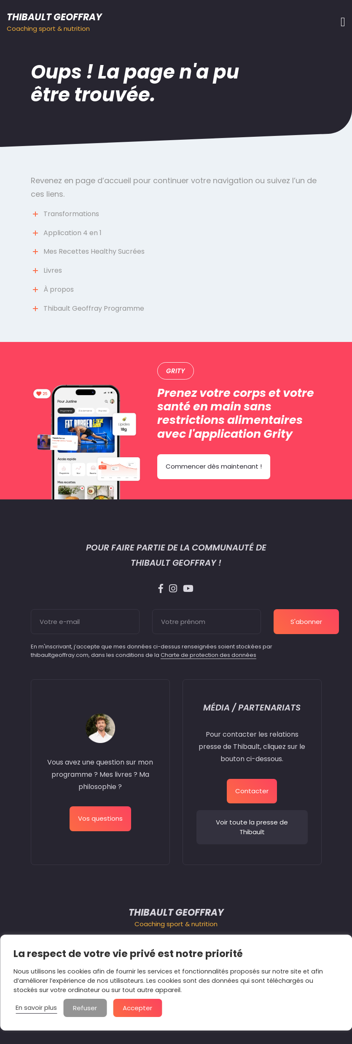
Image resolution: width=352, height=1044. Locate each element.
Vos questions (100, 818)
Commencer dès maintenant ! (214, 466)
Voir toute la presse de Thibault (252, 827)
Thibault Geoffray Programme (93, 308)
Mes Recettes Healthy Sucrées (94, 251)
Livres (52, 270)
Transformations (71, 214)
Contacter (252, 790)
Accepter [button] (137, 1007)
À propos (58, 289)
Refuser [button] (85, 1007)
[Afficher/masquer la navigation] (340, 22)
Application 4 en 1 (72, 233)
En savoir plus (36, 1007)
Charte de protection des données (208, 655)
